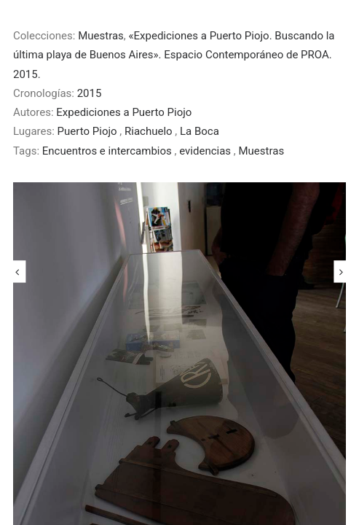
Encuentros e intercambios (108, 151)
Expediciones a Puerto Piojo (124, 112)
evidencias (206, 151)
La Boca (199, 131)
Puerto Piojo (89, 131)
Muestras (101, 35)
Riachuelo (150, 131)
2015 (89, 93)
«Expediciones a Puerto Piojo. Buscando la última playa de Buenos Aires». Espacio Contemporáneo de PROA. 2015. (174, 55)
